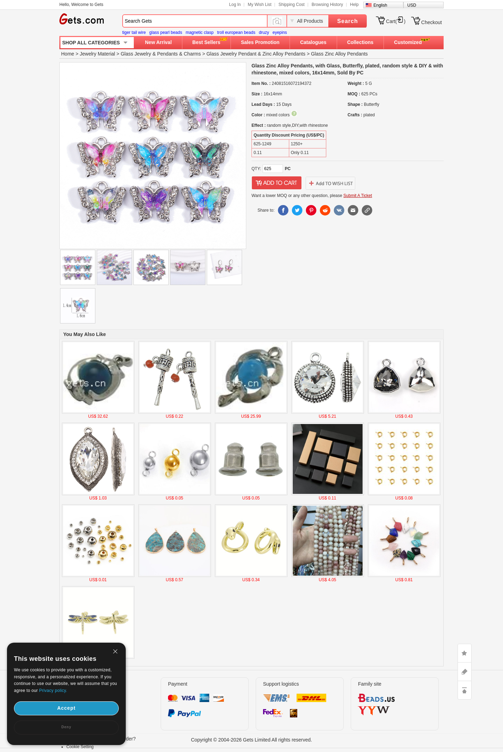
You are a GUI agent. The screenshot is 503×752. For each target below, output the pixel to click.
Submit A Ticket (357, 195)
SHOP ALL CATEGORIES (91, 42)
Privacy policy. (53, 690)
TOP (464, 690)
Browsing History (327, 4)
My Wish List (259, 4)
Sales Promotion (260, 42)
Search (347, 21)
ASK (464, 672)
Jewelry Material (97, 54)
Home (67, 54)
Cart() (396, 21)
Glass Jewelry (136, 54)
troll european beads (236, 32)
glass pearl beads (165, 32)
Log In (235, 4)
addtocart (277, 183)
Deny (66, 727)
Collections (360, 42)
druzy (264, 32)
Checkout (431, 22)
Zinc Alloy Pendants (283, 54)
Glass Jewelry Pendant (231, 54)
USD (411, 5)
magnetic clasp (199, 32)
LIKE (464, 653)
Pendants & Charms (179, 54)
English (380, 5)
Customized (408, 42)
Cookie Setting (80, 746)
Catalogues (313, 42)
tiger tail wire (134, 32)
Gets (81, 19)
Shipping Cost (291, 4)
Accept (66, 708)
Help (354, 4)
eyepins (279, 32)
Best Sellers (206, 42)
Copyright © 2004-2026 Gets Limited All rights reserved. (251, 740)
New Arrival (158, 42)
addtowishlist (330, 183)
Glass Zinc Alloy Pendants (339, 54)
